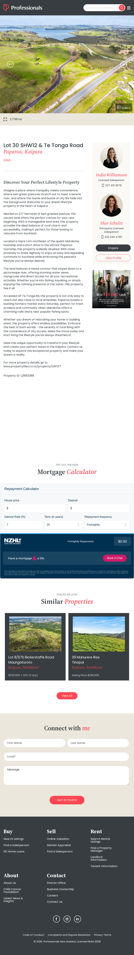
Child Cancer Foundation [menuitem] (12, 890)
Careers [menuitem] (52, 895)
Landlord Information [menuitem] (99, 858)
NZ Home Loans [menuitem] (13, 851)
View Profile (113, 258)
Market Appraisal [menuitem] (59, 845)
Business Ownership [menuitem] (60, 889)
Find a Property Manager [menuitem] (101, 849)
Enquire (113, 248)
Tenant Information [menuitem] (104, 866)
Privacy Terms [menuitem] (102, 935)
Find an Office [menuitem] (56, 883)
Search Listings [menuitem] (13, 839)
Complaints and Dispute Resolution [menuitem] (69, 935)
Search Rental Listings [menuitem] (100, 840)
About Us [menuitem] (9, 883)
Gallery (124, 107)
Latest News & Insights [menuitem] (13, 899)
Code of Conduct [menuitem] (33, 935)
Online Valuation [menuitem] (58, 839)
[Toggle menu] (129, 8)
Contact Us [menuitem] (54, 902)
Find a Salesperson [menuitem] (16, 845)
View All (67, 696)
